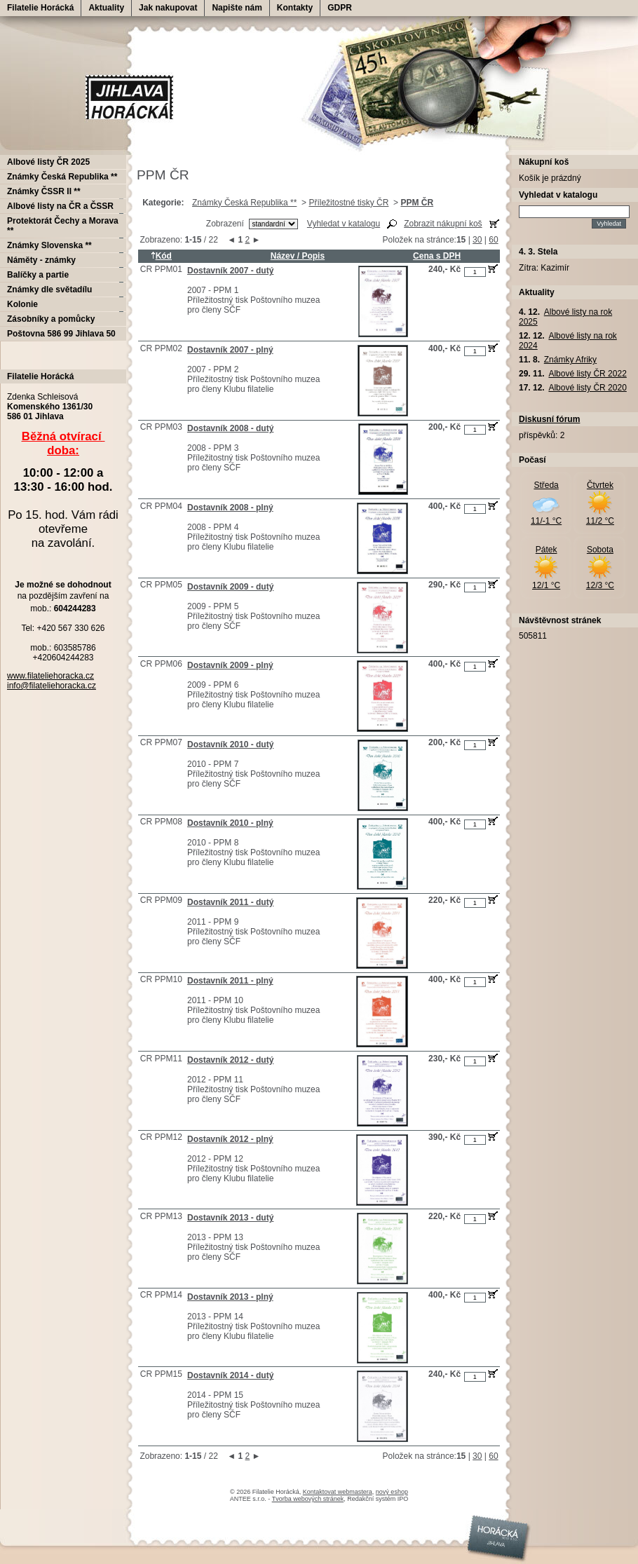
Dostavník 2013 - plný (230, 1297)
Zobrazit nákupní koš (443, 224)
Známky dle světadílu (49, 289)
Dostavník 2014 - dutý (230, 1375)
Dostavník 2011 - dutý (230, 902)
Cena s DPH (437, 256)
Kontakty (295, 8)
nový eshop (392, 1491)
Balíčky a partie (38, 275)
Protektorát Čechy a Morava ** (62, 226)
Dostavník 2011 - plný (230, 981)
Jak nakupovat (168, 8)
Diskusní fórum (549, 419)
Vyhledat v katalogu (343, 224)
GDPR (339, 8)
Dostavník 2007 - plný (230, 350)
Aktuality (106, 8)
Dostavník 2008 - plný (230, 507)
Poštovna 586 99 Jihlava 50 (61, 334)
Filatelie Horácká (40, 8)
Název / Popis (298, 256)
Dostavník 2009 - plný (230, 665)
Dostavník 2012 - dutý (230, 1060)
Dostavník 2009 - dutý (230, 587)
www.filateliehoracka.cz (50, 676)
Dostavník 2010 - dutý (230, 744)
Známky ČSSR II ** (44, 191)
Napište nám (237, 8)
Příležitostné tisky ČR (348, 203)
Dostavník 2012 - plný (230, 1139)
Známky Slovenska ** (49, 245)
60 (493, 240)
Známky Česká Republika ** (244, 203)
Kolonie (22, 304)
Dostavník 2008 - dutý (230, 428)
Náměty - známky (41, 260)
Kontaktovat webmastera (337, 1491)
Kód (161, 256)
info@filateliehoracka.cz (51, 686)
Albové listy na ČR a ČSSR (60, 206)
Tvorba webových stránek (308, 1498)
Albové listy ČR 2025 (48, 162)
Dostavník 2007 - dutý (230, 271)
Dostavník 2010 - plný (230, 823)
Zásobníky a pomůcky (51, 319)
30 (477, 240)
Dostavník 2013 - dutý (230, 1218)
